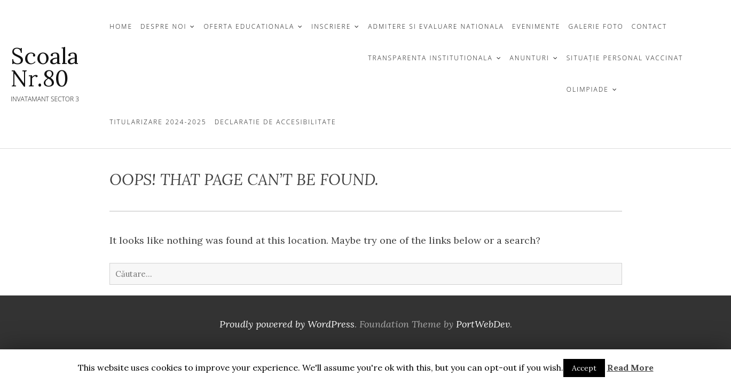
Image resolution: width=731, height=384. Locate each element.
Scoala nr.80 (44, 67)
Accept (584, 368)
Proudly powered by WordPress (287, 324)
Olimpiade (588, 89)
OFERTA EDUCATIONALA (248, 26)
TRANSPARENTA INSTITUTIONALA (430, 57)
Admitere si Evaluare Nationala (436, 26)
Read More (630, 367)
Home (120, 26)
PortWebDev (483, 324)
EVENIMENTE (536, 26)
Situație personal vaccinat (625, 57)
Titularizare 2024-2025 (157, 121)
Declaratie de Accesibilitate (275, 121)
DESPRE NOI (163, 26)
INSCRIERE (331, 26)
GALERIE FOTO (596, 26)
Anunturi (529, 57)
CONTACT (649, 26)
